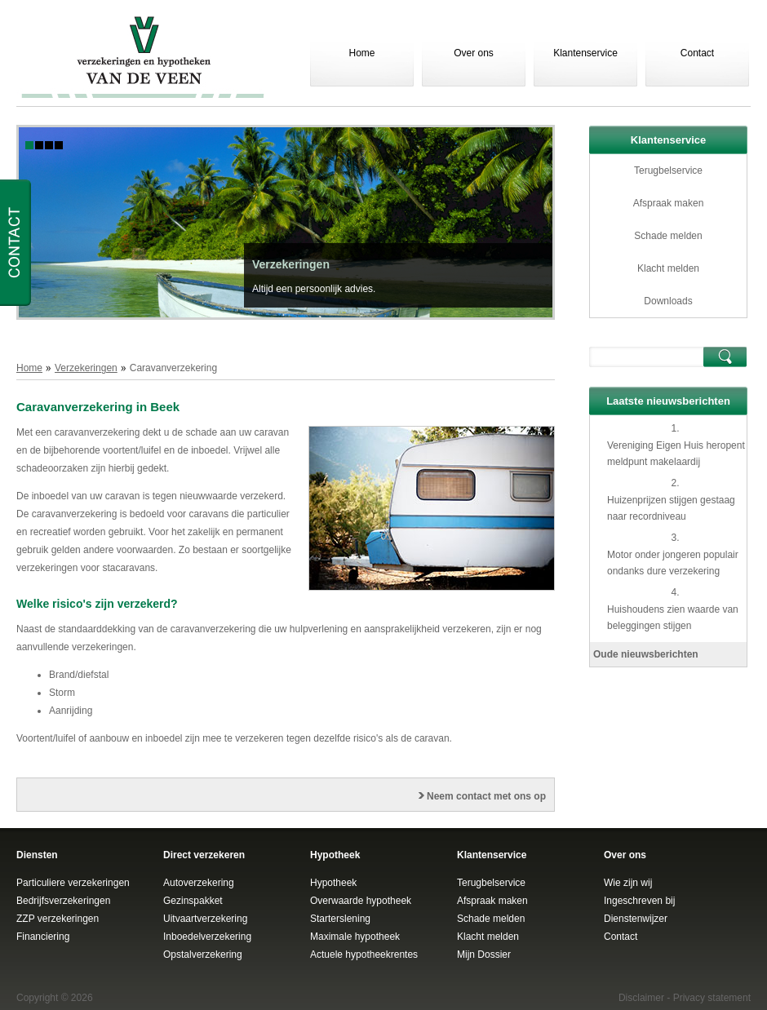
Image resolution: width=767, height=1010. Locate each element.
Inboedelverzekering (207, 936)
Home (361, 53)
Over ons (474, 53)
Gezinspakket (193, 900)
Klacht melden (668, 268)
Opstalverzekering (202, 954)
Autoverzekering (198, 882)
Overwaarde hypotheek (360, 900)
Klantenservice (585, 53)
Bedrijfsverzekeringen (63, 900)
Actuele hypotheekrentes (364, 954)
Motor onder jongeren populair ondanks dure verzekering (672, 563)
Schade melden (668, 235)
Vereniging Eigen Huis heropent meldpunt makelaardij (676, 453)
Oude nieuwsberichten (645, 654)
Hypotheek (333, 882)
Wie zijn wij (628, 882)
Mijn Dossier (484, 954)
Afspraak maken (668, 203)
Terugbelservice (668, 170)
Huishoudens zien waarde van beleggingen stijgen (672, 617)
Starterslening (340, 918)
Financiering (42, 936)
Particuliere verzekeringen (73, 882)
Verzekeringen (291, 264)
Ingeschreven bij (639, 900)
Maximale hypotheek (355, 936)
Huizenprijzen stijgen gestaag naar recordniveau (671, 508)
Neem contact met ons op (486, 796)
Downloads (668, 301)
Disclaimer (641, 997)
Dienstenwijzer (635, 918)
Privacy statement (712, 997)
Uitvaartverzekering (205, 918)
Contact (697, 53)
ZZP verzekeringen (57, 918)
